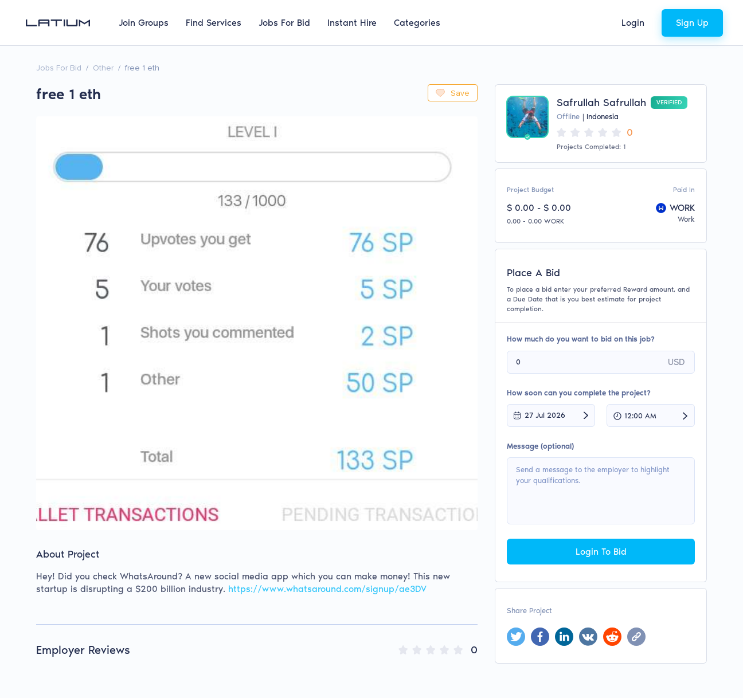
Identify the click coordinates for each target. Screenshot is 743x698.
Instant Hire (352, 22)
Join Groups (144, 22)
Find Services (213, 22)
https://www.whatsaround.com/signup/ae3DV (327, 588)
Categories (417, 22)
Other (103, 68)
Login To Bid (601, 551)
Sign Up (692, 22)
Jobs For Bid (284, 22)
